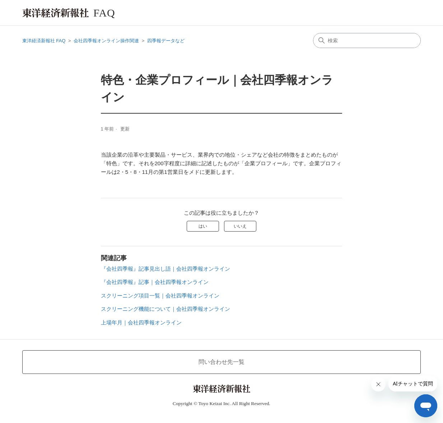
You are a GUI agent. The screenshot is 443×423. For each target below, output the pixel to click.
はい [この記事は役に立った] (203, 226)
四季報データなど (166, 40)
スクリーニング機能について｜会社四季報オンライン (165, 309)
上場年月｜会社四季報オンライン (141, 322)
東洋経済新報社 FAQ (44, 40)
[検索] (366, 40)
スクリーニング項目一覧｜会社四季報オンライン (160, 296)
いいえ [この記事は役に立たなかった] (240, 226)
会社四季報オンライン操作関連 (106, 40)
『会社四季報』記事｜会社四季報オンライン (155, 282)
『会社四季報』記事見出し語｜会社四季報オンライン (165, 269)
